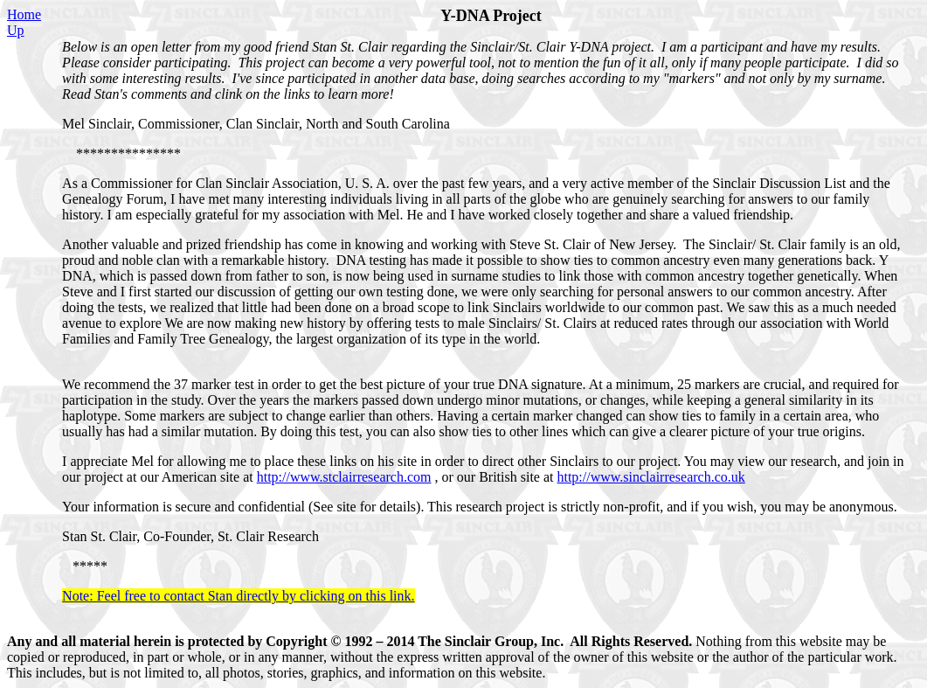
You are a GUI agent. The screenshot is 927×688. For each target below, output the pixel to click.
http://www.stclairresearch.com (344, 476)
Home (24, 14)
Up (15, 30)
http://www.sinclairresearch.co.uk (650, 476)
